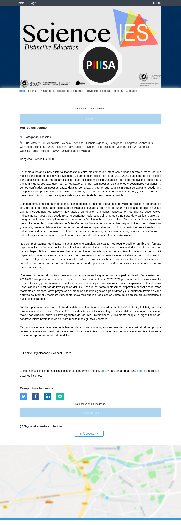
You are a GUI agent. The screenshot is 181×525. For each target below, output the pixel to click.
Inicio (21, 3)
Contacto (131, 90)
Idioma (158, 2)
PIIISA (132, 146)
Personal (117, 90)
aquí (103, 370)
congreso (117, 143)
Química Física (29, 150)
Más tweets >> (89, 433)
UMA (56, 150)
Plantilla (105, 90)
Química (144, 146)
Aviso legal (6, 521)
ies (100, 146)
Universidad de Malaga (76, 150)
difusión (61, 146)
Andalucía (53, 143)
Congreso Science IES (139, 143)
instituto (109, 146)
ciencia (66, 143)
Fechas (32, 90)
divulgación (76, 146)
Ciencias (45, 137)
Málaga (121, 146)
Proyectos (91, 90)
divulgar (90, 146)
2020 (41, 143)
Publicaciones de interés (68, 90)
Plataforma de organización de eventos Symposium (92, 521)
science (45, 150)
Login (33, 3)
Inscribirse (90, 119)
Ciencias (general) (97, 143)
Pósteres (45, 90)
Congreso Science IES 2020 (37, 146)
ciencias (79, 143)
